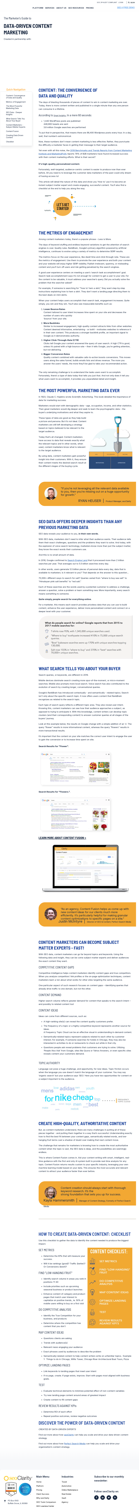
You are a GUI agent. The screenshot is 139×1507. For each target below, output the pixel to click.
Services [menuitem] (49, 8)
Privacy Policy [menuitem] (29, 1502)
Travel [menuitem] (64, 1458)
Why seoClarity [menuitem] (42, 1474)
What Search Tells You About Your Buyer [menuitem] (14, 103)
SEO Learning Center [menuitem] (45, 1482)
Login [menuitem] (118, 2)
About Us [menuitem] (61, 8)
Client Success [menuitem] (42, 1470)
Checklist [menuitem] (11, 131)
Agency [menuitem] (65, 1478)
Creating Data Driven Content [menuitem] (16, 125)
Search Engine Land (77, 536)
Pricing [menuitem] (90, 8)
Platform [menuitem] (38, 8)
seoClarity (69, 1411)
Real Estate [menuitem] (66, 1470)
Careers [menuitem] (39, 1486)
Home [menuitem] (38, 1458)
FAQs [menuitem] (38, 1490)
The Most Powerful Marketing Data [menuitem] (15, 89)
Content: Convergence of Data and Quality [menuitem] (14, 74)
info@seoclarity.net (15, 1484)
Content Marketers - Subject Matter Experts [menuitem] (15, 112)
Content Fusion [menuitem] (13, 119)
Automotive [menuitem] (66, 1462)
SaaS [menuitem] (64, 1474)
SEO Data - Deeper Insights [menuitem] (15, 95)
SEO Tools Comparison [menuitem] (46, 1478)
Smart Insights (62, 91)
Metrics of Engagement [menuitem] (12, 82)
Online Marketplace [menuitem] (70, 1466)
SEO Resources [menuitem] (76, 8)
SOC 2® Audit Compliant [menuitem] (105, 2)
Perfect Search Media (75, 1419)
